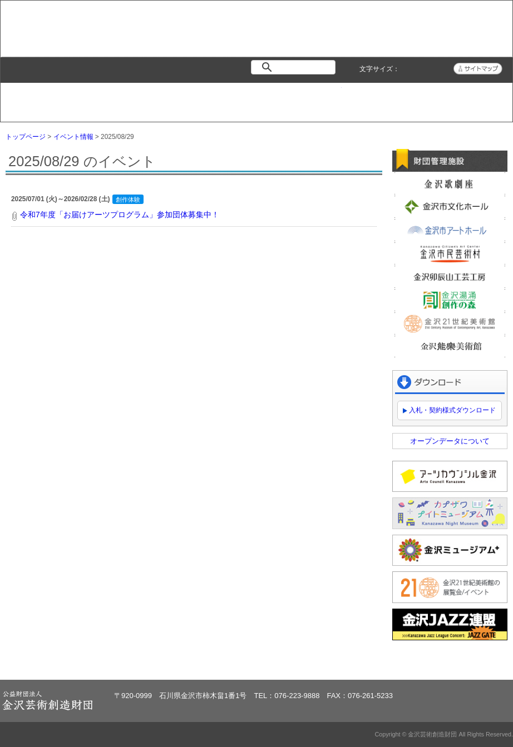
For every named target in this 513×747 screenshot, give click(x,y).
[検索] (295, 67)
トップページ (43, 97)
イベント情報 (128, 97)
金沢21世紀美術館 (449, 323)
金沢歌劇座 (449, 183)
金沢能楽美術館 (449, 347)
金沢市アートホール (449, 230)
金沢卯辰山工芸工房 (449, 277)
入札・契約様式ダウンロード (452, 410)
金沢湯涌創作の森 (449, 300)
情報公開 (299, 97)
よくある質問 (384, 97)
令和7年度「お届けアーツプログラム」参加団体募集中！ (119, 214)
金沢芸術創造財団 (67, 41)
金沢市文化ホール (449, 207)
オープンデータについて (450, 441)
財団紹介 (213, 97)
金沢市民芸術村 (449, 253)
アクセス (469, 97)
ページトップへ (473, 661)
